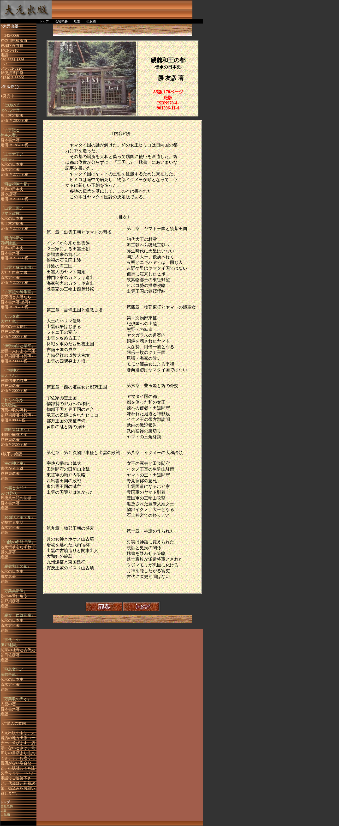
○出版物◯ (9, 87)
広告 (77, 21)
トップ (44, 21)
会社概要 (61, 21)
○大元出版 (9, 26)
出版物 (91, 21)
